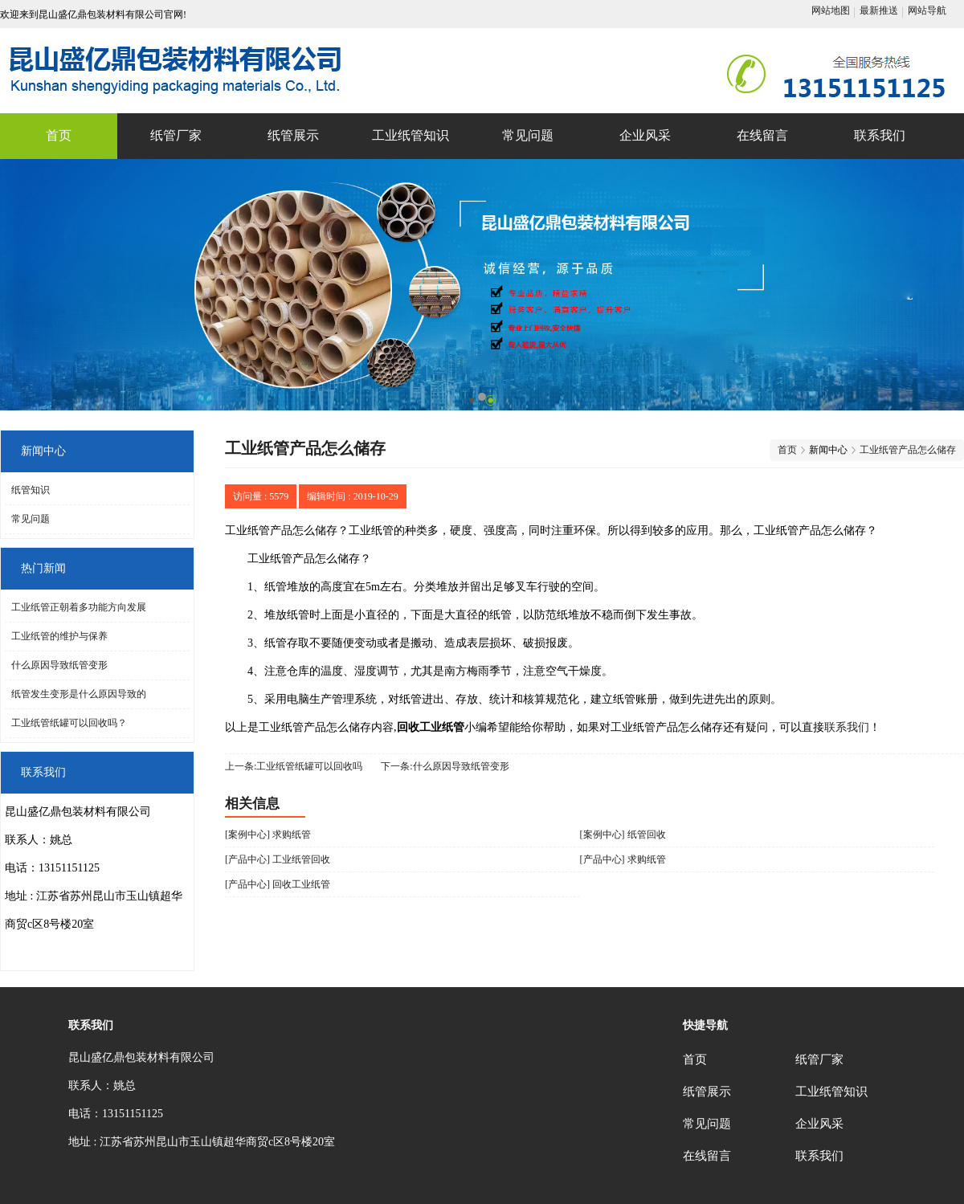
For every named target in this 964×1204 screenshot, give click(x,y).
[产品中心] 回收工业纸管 (277, 884)
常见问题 (30, 518)
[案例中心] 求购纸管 (268, 834)
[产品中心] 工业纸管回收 (277, 859)
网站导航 (927, 10)
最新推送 (879, 10)
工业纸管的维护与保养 (59, 636)
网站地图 (830, 10)
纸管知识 (30, 490)
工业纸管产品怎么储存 (908, 449)
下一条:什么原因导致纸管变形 (445, 766)
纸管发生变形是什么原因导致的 (78, 694)
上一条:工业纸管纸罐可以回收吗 (293, 766)
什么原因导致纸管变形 (59, 665)
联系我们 (846, 727)
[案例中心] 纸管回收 (623, 834)
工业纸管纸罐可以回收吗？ (69, 723)
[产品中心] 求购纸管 (623, 859)
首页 (787, 449)
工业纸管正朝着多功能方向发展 (78, 607)
